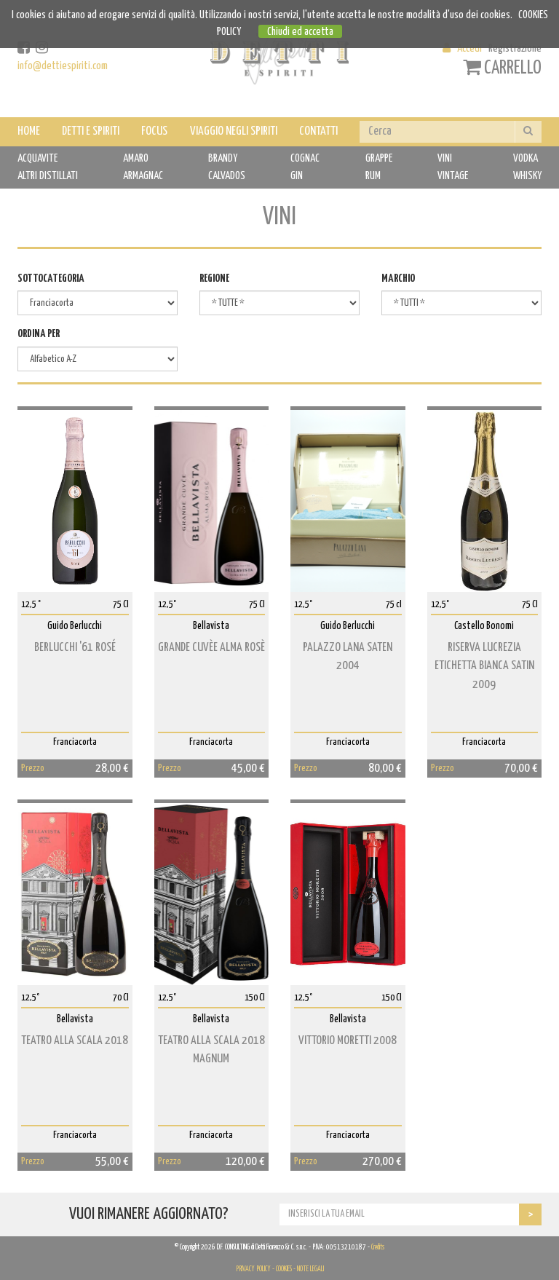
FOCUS (154, 131)
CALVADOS (226, 175)
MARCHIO (398, 278)
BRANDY (222, 158)
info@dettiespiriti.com (62, 65)
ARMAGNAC (143, 175)
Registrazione (515, 48)
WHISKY (527, 175)
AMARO (135, 158)
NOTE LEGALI (310, 1269)
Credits (377, 1247)
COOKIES (284, 1269)
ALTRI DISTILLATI (47, 175)
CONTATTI (318, 131)
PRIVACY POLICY (253, 1269)
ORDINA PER (38, 333)
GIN (296, 175)
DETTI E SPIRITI (90, 131)
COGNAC (305, 158)
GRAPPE (378, 158)
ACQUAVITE (37, 158)
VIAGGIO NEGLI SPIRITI (233, 131)
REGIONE (214, 278)
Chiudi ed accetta (300, 31)
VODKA (525, 158)
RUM (373, 175)
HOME (28, 131)
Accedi (469, 48)
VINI (444, 158)
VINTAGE (452, 175)
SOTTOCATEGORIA (50, 278)
